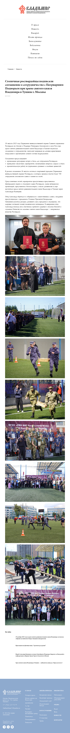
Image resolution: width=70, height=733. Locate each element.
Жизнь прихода (35, 37)
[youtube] (12, 720)
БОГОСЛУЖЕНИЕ (45, 703)
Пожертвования (30, 711)
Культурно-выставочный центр (31, 704)
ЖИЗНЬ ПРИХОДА (45, 683)
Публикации (58, 687)
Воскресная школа (45, 687)
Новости (35, 29)
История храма (30, 687)
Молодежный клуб (45, 693)
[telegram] (4, 720)
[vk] (8, 720)
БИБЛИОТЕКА (59, 683)
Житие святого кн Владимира (31, 691)
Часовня (27, 701)
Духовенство (29, 695)
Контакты (35, 53)
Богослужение (35, 41)
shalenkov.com (7, 715)
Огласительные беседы (44, 697)
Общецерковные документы (59, 691)
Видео (56, 701)
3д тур (27, 698)
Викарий (35, 33)
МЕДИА (56, 697)
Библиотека (35, 45)
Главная (10, 69)
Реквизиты (28, 714)
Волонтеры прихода (45, 690)
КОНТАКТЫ (58, 712)
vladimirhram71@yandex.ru (11, 700)
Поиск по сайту (35, 57)
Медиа (35, 49)
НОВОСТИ (57, 707)
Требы (41, 713)
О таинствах (43, 710)
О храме (35, 25)
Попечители (29, 708)
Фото (55, 704)
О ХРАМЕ (28, 683)
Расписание (43, 707)
